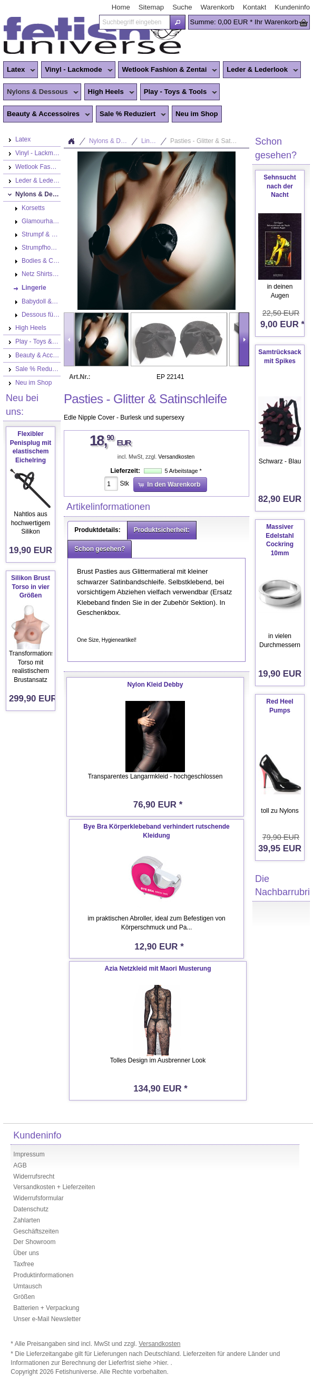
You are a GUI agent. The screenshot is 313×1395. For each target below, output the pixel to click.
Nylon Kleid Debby (155, 684)
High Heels (109, 92)
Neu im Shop (196, 114)
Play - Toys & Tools (179, 92)
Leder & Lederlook (260, 70)
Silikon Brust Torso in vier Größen (30, 587)
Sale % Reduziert (131, 114)
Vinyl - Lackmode (76, 70)
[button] (177, 22)
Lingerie (152, 141)
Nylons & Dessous (41, 92)
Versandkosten (176, 457)
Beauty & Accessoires (46, 114)
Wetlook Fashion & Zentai (167, 70)
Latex (19, 70)
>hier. (162, 1362)
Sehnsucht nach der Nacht (279, 186)
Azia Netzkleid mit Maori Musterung (158, 968)
